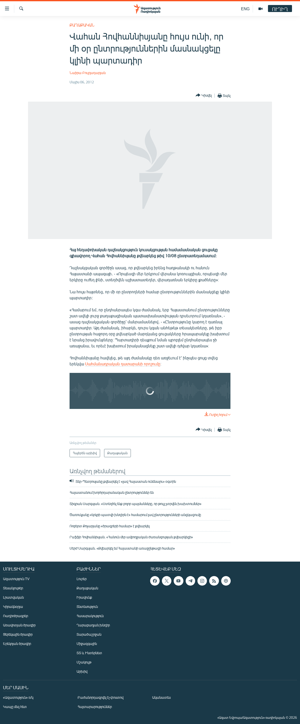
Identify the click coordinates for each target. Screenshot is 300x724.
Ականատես (161, 697)
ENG (245, 8)
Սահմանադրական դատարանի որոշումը (122, 363)
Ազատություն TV (16, 579)
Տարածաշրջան (89, 634)
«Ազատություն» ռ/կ (18, 697)
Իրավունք (84, 597)
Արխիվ (82, 671)
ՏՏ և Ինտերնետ (89, 653)
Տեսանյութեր (13, 588)
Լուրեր (82, 579)
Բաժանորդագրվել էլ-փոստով (101, 697)
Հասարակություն (90, 616)
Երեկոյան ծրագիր (17, 643)
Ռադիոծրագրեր (15, 616)
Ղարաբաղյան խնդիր (93, 625)
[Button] (204, 95)
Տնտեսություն (87, 606)
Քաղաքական (82, 25)
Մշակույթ (84, 662)
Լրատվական (13, 597)
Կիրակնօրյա (13, 606)
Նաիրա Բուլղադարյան (88, 73)
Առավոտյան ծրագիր (19, 625)
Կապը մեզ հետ (15, 706)
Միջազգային (87, 643)
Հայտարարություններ (95, 706)
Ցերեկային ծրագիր (18, 634)
